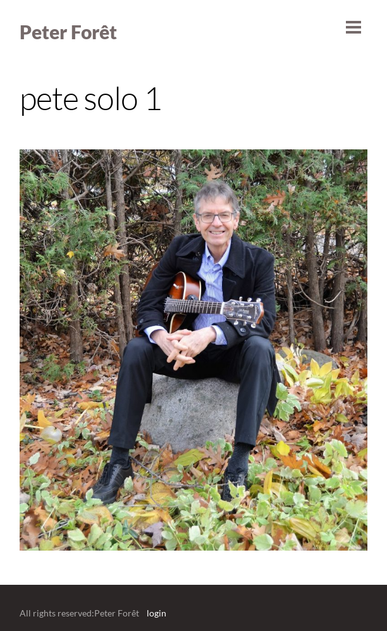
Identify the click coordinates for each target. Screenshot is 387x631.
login (156, 613)
